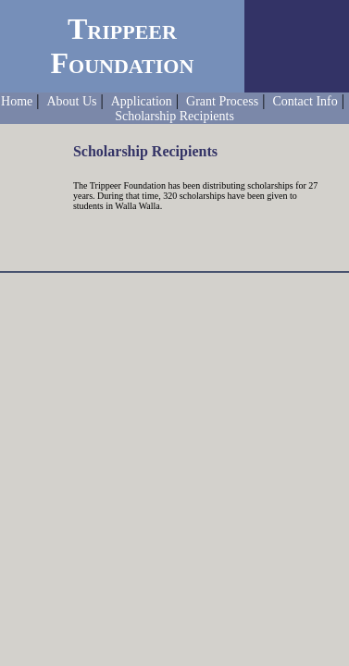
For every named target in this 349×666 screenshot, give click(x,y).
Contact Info (304, 101)
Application (141, 101)
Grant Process (222, 101)
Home (16, 101)
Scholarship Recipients (174, 116)
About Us (71, 101)
